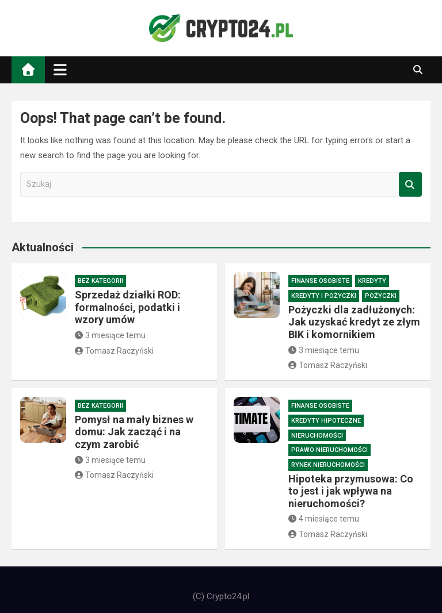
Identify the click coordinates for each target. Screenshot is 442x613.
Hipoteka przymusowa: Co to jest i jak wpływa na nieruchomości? (350, 491)
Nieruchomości (317, 435)
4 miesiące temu (323, 518)
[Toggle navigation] (60, 69)
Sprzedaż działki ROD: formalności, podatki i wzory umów (128, 307)
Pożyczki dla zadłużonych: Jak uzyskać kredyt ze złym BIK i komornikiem (354, 322)
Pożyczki (381, 296)
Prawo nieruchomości (329, 450)
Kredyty (372, 281)
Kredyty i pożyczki (323, 296)
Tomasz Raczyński (114, 350)
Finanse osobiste (320, 281)
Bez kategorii (100, 281)
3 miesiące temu (110, 335)
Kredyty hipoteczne (326, 420)
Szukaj (410, 184)
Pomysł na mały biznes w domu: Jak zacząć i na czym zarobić (134, 431)
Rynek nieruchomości (328, 465)
